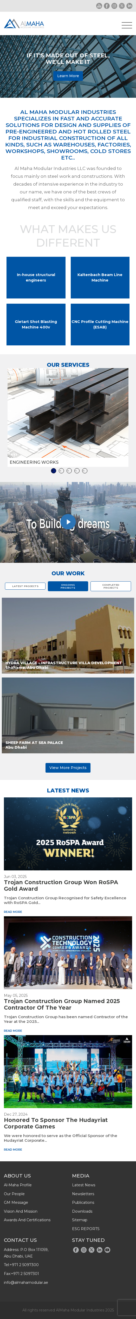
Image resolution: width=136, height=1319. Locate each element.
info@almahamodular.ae (26, 1282)
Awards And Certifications (27, 1220)
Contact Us (20, 1240)
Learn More (68, 76)
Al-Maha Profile (18, 1185)
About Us (17, 1176)
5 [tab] (84, 470)
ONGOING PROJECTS (68, 586)
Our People (14, 1194)
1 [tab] (53, 470)
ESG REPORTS (86, 1228)
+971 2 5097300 (24, 1264)
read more (13, 912)
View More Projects (68, 767)
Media (80, 1176)
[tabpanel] (68, 417)
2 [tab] (61, 470)
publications (83, 1202)
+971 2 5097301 (25, 1273)
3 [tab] (69, 470)
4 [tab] (77, 470)
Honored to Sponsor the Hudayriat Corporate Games (56, 1123)
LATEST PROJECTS (25, 586)
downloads (82, 1211)
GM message (16, 1202)
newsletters (83, 1194)
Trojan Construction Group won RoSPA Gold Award (61, 885)
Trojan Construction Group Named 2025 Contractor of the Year (62, 1004)
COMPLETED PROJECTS (110, 586)
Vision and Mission (20, 1211)
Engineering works (34, 462)
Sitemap (79, 1220)
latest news (83, 1185)
